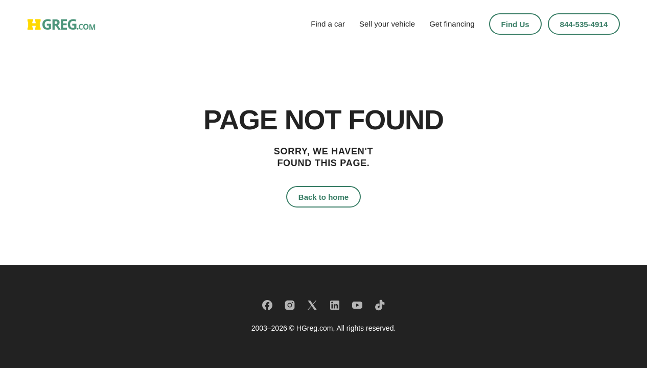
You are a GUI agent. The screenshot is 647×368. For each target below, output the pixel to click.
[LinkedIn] (335, 305)
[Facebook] (267, 305)
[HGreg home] (61, 24)
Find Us (515, 24)
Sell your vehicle (387, 23)
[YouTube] (357, 305)
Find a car (328, 23)
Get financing (451, 23)
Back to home (323, 197)
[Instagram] (290, 305)
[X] (312, 305)
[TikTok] (380, 305)
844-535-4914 (584, 24)
